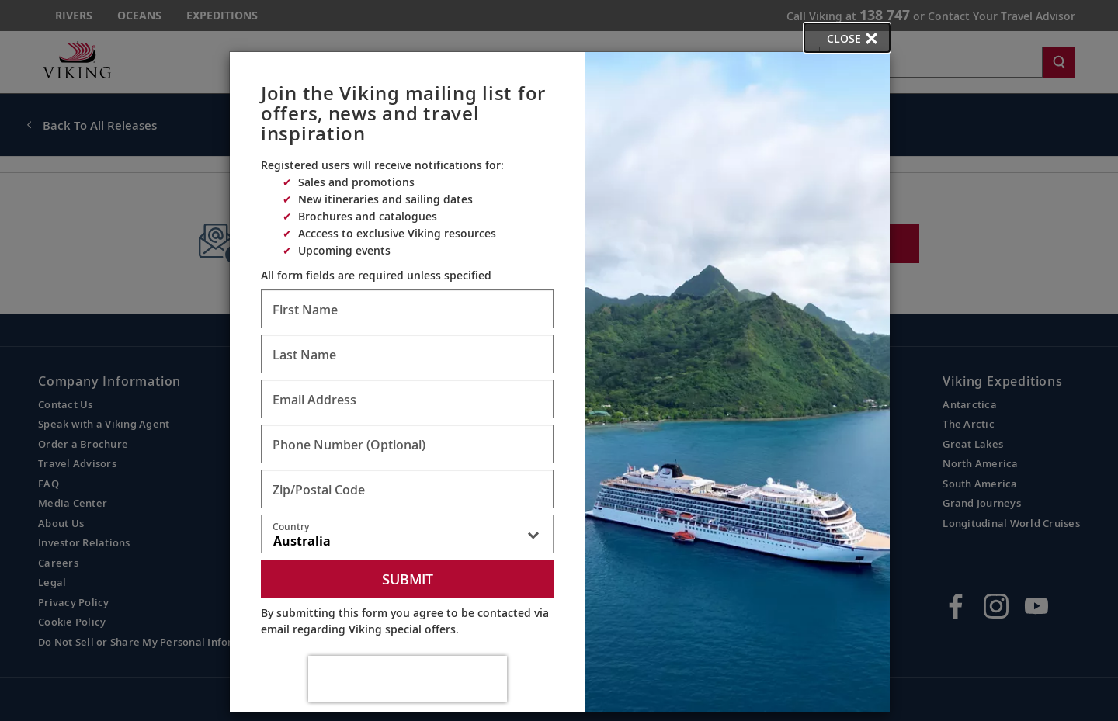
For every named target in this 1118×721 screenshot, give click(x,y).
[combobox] (407, 537)
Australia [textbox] (302, 540)
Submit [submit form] (407, 579)
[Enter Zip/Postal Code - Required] (407, 489)
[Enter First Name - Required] (407, 308)
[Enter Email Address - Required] (407, 399)
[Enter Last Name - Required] (407, 354)
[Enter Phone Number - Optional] (407, 444)
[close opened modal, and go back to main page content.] (847, 37)
